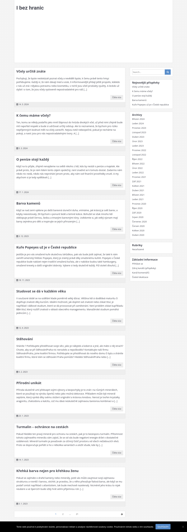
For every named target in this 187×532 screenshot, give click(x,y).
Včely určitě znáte (31, 71)
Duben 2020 (138, 234)
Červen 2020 (138, 226)
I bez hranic (30, 8)
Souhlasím (163, 526)
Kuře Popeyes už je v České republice (46, 247)
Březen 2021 (138, 194)
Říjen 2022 (137, 159)
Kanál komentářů (140, 272)
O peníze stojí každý (32, 159)
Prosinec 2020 (139, 203)
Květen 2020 (138, 230)
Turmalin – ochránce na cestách (42, 427)
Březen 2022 (138, 163)
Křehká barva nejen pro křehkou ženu (47, 471)
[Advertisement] (93, 38)
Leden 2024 (138, 123)
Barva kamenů (28, 203)
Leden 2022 (138, 172)
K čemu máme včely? (33, 115)
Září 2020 (136, 212)
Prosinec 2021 (139, 176)
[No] (183, 526)
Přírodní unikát (28, 383)
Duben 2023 (138, 136)
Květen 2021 (138, 185)
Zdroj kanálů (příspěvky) (144, 268)
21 (77, 514)
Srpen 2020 (137, 217)
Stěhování (24, 339)
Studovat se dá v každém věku (41, 291)
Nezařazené (138, 249)
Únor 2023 (137, 141)
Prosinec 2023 (139, 127)
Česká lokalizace (140, 277)
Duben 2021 (138, 190)
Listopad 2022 (139, 154)
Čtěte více (116, 97)
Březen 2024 (138, 118)
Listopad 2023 (139, 132)
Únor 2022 (137, 168)
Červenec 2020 (139, 221)
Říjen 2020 (137, 208)
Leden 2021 (138, 199)
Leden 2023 (138, 145)
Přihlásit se (137, 263)
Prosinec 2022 (139, 150)
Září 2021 (136, 181)
